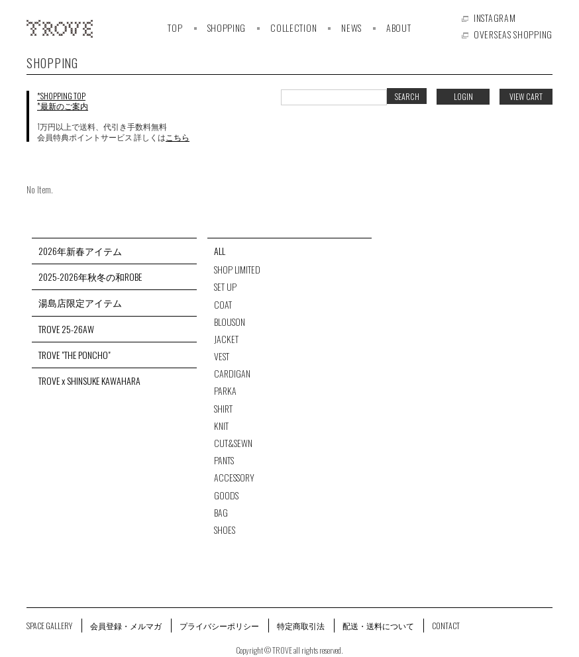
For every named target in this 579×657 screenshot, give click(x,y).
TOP (175, 27)
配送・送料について (378, 625)
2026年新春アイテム (80, 251)
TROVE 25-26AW (66, 329)
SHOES (224, 530)
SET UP (225, 287)
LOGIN (463, 96)
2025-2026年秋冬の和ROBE (90, 277)
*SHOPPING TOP (61, 95)
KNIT (221, 426)
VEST (221, 356)
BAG (221, 513)
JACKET (226, 339)
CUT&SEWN (233, 443)
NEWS (351, 27)
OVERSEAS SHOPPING (513, 34)
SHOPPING (226, 27)
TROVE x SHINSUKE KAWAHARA (89, 381)
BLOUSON (229, 322)
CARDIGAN (232, 373)
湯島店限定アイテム (80, 303)
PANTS (224, 460)
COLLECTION (293, 27)
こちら (177, 136)
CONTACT (446, 625)
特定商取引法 (301, 625)
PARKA (225, 391)
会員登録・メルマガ (126, 625)
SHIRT (223, 409)
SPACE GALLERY (49, 625)
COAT (223, 305)
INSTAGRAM (494, 18)
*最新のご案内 (62, 105)
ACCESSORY (234, 477)
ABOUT (398, 27)
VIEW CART (526, 96)
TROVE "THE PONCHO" (74, 355)
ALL (219, 251)
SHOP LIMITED (237, 270)
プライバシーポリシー (219, 625)
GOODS (226, 495)
